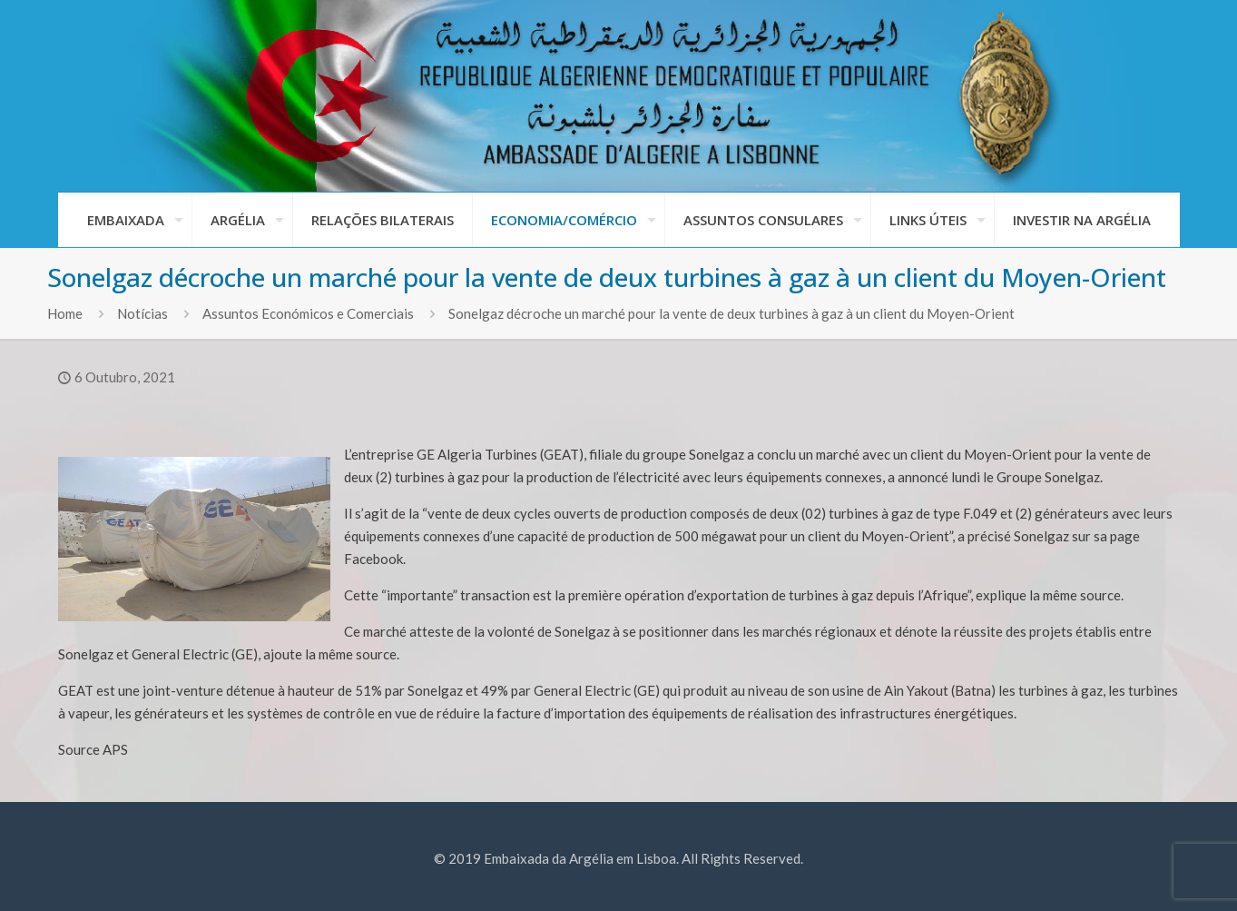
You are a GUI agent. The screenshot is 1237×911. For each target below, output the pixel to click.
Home (65, 313)
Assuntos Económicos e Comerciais (308, 313)
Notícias (142, 313)
